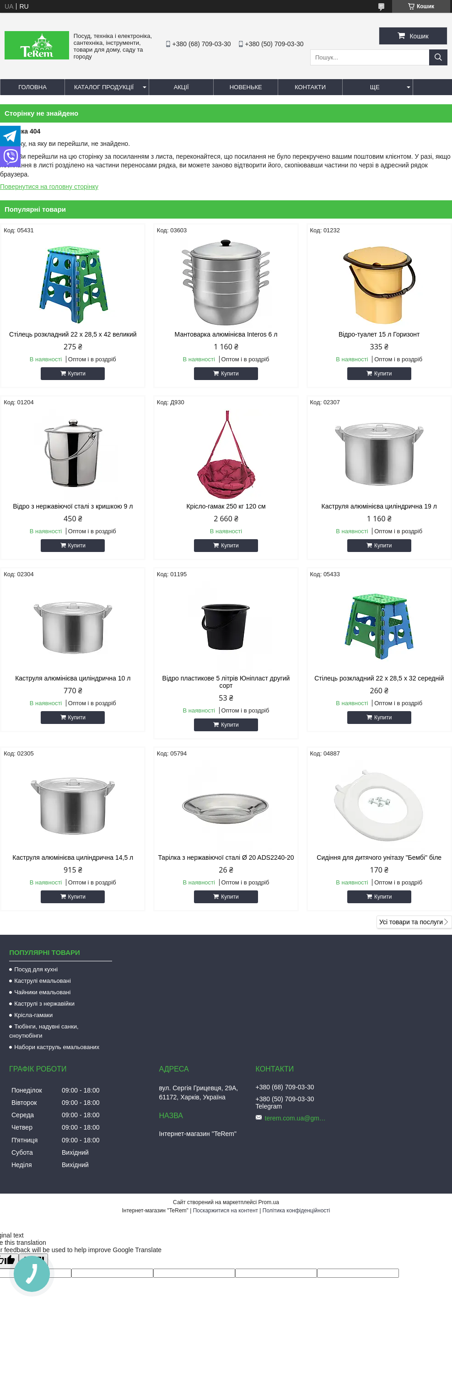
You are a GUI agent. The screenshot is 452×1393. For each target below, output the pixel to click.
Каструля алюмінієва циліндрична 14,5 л (72, 857)
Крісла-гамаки (33, 1015)
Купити (77, 373)
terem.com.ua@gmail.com (297, 1118)
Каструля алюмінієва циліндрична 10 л (72, 678)
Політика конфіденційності (296, 1210)
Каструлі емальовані (42, 980)
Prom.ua (268, 1202)
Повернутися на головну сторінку (49, 186)
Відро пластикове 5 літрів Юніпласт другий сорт (226, 682)
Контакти (310, 87)
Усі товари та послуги (411, 922)
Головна (32, 87)
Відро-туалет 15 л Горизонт (379, 334)
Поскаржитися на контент (225, 1210)
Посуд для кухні (36, 969)
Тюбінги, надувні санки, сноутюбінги (43, 1031)
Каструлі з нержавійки (44, 1003)
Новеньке (246, 87)
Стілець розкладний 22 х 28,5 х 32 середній (379, 678)
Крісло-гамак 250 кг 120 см (225, 506)
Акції (181, 87)
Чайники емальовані (42, 992)
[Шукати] (438, 57)
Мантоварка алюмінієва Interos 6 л (226, 334)
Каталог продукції (104, 87)
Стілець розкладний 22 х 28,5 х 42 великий (73, 334)
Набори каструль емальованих (56, 1047)
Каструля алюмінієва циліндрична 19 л (379, 506)
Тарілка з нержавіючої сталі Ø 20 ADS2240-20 (226, 857)
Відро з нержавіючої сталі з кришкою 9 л (73, 506)
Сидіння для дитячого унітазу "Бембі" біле (379, 857)
